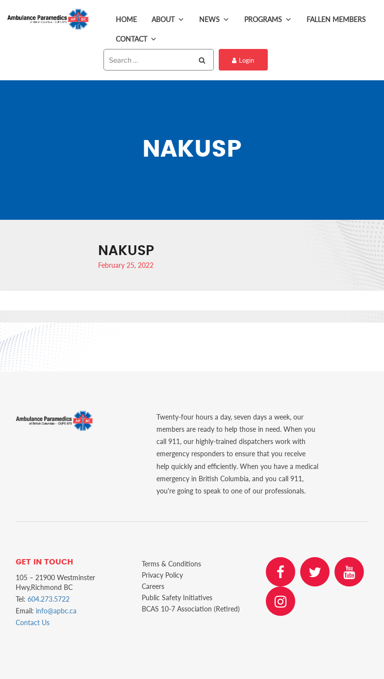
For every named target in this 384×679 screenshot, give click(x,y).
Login (243, 60)
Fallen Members (336, 19)
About (168, 19)
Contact (136, 39)
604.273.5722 (48, 599)
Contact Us (33, 622)
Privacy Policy (162, 575)
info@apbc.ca (56, 611)
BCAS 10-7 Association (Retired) (191, 609)
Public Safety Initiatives (177, 597)
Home (126, 19)
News (214, 19)
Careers (153, 586)
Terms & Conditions (171, 564)
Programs (268, 19)
